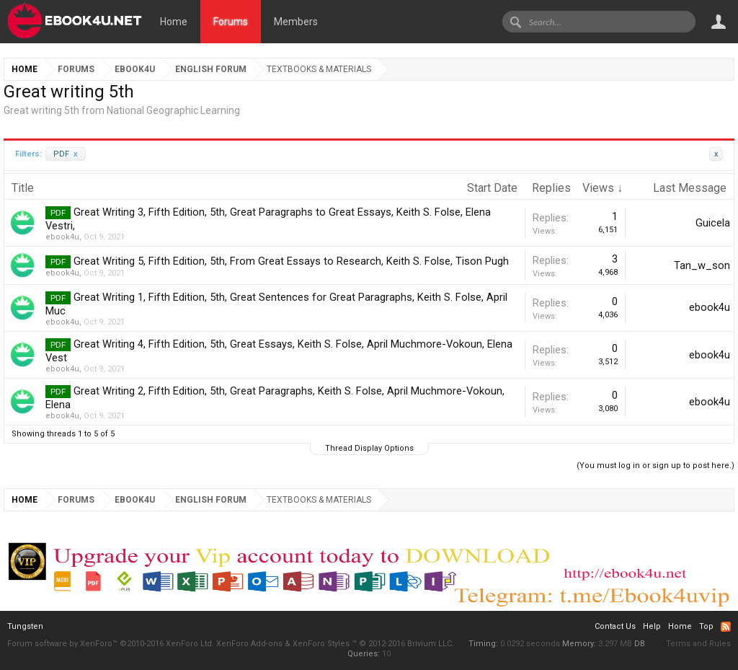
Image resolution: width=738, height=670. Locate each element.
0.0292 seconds (530, 643)
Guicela (712, 222)
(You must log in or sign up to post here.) (655, 465)
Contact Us (615, 626)
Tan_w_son (702, 265)
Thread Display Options (369, 448)
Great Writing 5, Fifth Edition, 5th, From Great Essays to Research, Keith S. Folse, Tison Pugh (291, 261)
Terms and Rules (698, 643)
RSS (726, 627)
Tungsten (25, 626)
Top (706, 626)
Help (652, 626)
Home (173, 21)
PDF (65, 154)
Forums (230, 21)
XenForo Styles (321, 643)
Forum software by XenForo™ (110, 643)
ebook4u (62, 237)
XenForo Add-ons (249, 643)
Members (296, 21)
